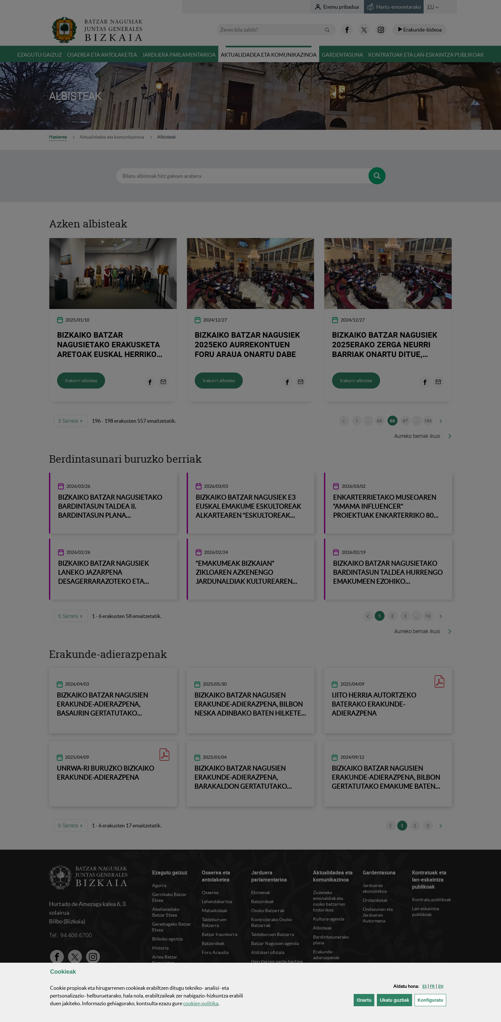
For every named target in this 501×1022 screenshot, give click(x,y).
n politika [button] (200, 1003)
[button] (424, 986)
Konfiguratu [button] (432, 1000)
